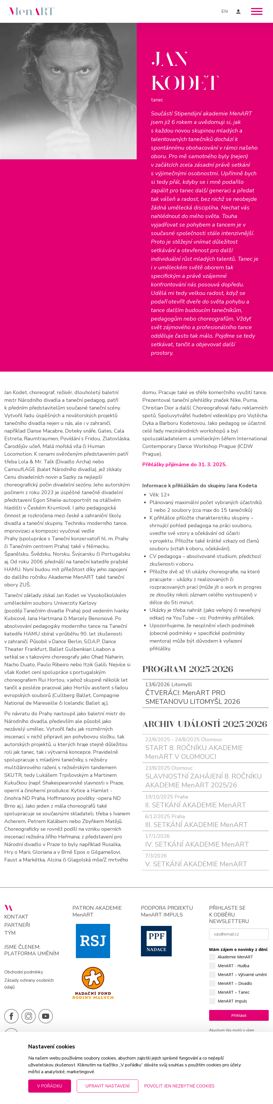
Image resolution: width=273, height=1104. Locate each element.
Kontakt (16, 917)
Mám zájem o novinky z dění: (238, 949)
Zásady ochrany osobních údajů (29, 983)
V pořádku (49, 1086)
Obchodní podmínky (23, 972)
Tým (10, 933)
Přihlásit (238, 1015)
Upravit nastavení (108, 1086)
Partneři (17, 925)
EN (224, 11)
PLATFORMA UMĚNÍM (31, 953)
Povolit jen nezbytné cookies (179, 1086)
